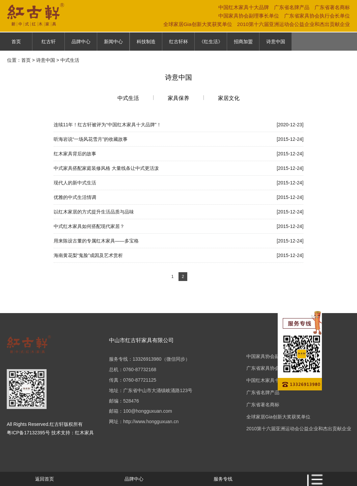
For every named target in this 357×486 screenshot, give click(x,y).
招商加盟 (243, 41)
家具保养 (178, 98)
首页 (16, 41)
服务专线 (223, 479)
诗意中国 (275, 41)
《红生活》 (211, 41)
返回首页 (44, 479)
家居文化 (228, 98)
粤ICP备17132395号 (28, 432)
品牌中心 (81, 41)
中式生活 (128, 98)
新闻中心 (113, 41)
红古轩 (49, 41)
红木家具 (84, 432)
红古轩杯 (178, 41)
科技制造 (146, 41)
